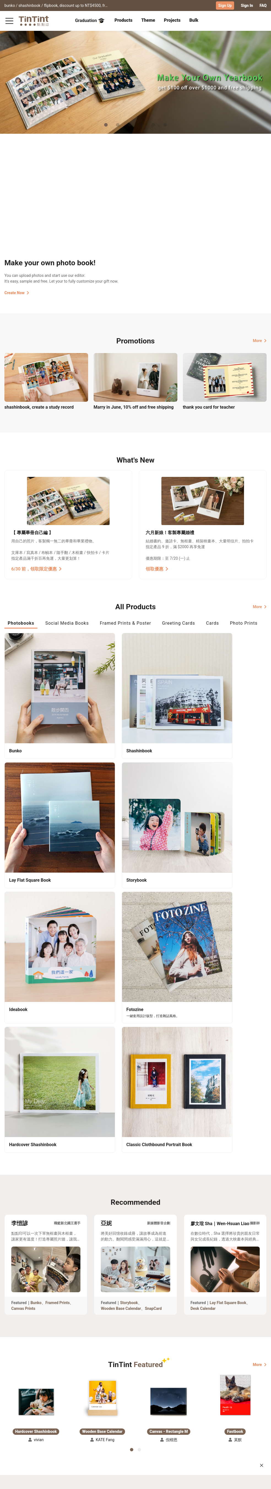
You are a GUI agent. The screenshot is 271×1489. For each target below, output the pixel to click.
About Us (115, 1416)
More (260, 340)
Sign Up (225, 5)
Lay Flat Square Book (228, 949)
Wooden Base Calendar (121, 955)
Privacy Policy (86, 1432)
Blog (111, 1424)
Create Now (16, 292)
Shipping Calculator (49, 1416)
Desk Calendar (203, 955)
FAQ (263, 5)
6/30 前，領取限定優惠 (36, 568)
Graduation (89, 20)
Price (36, 1424)
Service (80, 1424)
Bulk (193, 20)
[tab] (123, 21)
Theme (148, 20)
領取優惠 (157, 568)
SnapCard (153, 955)
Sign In (247, 5)
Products (123, 20)
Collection (13, 1416)
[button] (36, 1048)
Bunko (36, 949)
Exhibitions (14, 1424)
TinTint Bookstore (146, 1416)
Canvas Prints (23, 955)
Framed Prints (57, 949)
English (256, 1480)
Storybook (129, 949)
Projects (172, 20)
